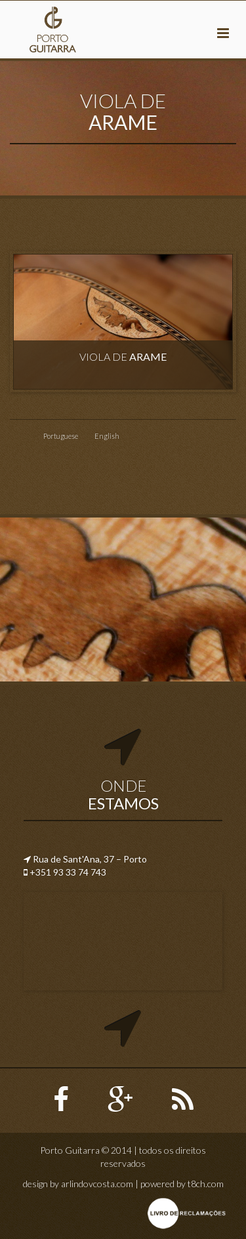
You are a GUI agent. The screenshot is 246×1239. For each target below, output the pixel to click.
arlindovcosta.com (97, 1183)
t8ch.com (206, 1183)
